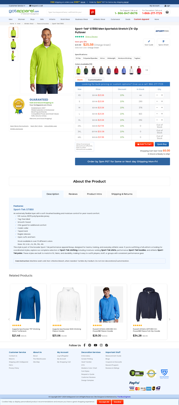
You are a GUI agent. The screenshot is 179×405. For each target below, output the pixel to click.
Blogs (108, 359)
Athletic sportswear (16, 129)
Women (22, 19)
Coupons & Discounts (114, 362)
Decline (117, 402)
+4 (146, 70)
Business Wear (82, 19)
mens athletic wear (50, 126)
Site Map (36, 362)
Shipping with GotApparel (18, 362)
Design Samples (87, 380)
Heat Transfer (86, 362)
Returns (12, 359)
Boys (33, 19)
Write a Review (91, 37)
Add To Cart (144, 144)
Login (167, 6)
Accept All (104, 402)
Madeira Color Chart (89, 368)
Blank (80, 80)
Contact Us (13, 356)
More (158, 19)
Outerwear (116, 19)
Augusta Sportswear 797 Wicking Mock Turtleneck (26, 330)
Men (11, 19)
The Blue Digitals (123, 397)
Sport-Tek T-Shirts (36, 126)
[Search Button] (92, 12)
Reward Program (112, 365)
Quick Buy (162, 144)
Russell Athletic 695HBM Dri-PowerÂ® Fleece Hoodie (105, 330)
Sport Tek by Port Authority (19, 126)
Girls (43, 19)
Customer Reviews (88, 377)
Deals (128, 19)
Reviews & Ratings (112, 368)
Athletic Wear (100, 19)
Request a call (36, 6)
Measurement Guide (113, 356)
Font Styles (85, 371)
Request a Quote (87, 374)
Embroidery (85, 356)
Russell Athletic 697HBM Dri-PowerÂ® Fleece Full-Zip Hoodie (146, 330)
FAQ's (11, 365)
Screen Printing (87, 359)
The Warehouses (39, 359)
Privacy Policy (14, 368)
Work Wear (66, 19)
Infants (53, 19)
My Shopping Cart (64, 362)
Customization (95, 80)
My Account (154, 6)
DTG (83, 365)
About (35, 356)
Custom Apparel (142, 19)
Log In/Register (62, 356)
